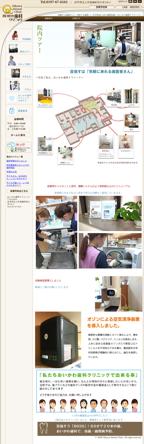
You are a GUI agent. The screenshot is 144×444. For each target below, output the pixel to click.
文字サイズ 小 (140, 1)
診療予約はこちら (19, 191)
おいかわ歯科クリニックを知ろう (19, 98)
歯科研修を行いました (16, 161)
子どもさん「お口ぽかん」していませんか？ (16, 177)
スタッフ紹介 (19, 60)
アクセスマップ (19, 73)
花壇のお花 (11, 171)
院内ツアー (19, 47)
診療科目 (48, 18)
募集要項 (19, 110)
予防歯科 (19, 35)
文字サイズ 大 (130, 1)
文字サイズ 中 (135, 1)
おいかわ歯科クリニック (13, 13)
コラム (19, 85)
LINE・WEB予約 (128, 6)
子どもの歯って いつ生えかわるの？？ (17, 184)
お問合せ (75, 18)
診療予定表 (101, 6)
